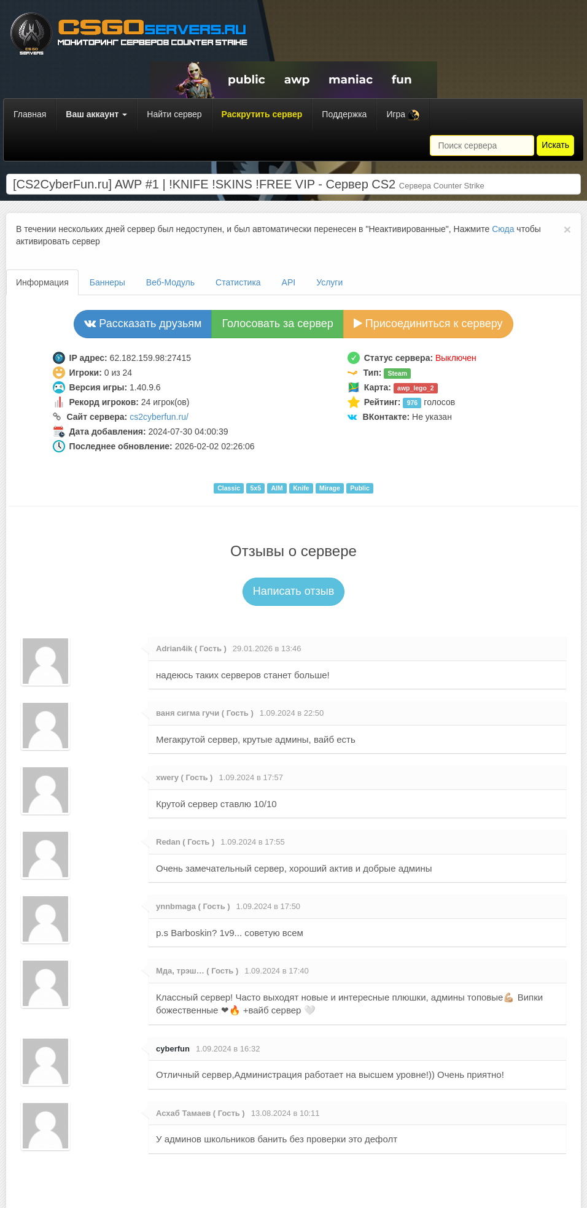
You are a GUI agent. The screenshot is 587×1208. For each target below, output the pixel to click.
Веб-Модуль (170, 282)
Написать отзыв (294, 591)
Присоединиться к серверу (428, 323)
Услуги (329, 282)
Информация (42, 282)
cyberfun (173, 1048)
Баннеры (107, 282)
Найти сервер (174, 114)
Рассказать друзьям (142, 323)
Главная (30, 114)
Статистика (238, 282)
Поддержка (344, 114)
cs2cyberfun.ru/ (159, 417)
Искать (555, 145)
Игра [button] (403, 115)
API (289, 282)
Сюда (503, 229)
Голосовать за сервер (277, 323)
